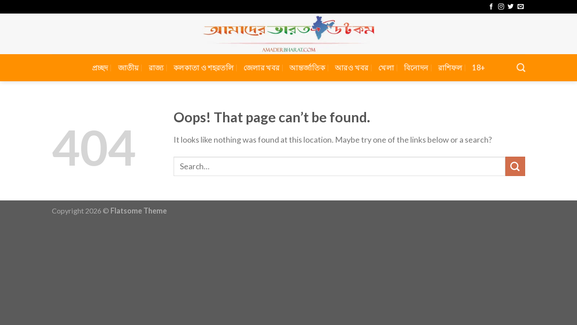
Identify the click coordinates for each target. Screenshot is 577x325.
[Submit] (515, 166)
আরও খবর (351, 67)
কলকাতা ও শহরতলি (204, 67)
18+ (478, 67)
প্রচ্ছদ (100, 67)
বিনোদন (416, 67)
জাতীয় (128, 67)
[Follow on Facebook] (491, 7)
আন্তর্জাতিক (307, 67)
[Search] (521, 67)
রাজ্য (156, 67)
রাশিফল (450, 67)
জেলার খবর (261, 67)
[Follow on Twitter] (510, 7)
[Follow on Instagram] (501, 7)
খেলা (386, 67)
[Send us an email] (520, 7)
